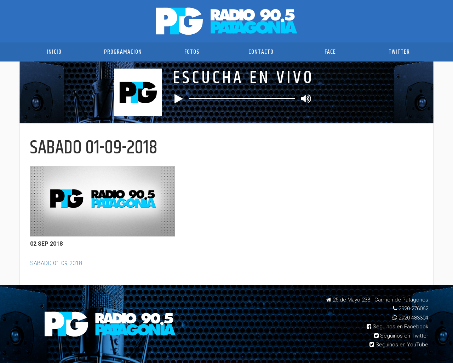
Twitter (399, 52)
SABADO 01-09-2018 (56, 263)
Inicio (54, 52)
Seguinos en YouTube (398, 344)
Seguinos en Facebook (397, 326)
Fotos (192, 52)
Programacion (123, 52)
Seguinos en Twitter (401, 336)
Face (330, 52)
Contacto (261, 52)
